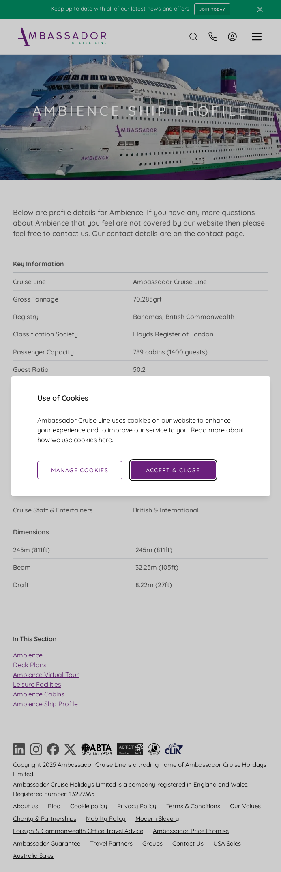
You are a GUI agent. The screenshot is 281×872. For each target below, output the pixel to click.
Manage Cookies (80, 470)
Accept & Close (173, 470)
